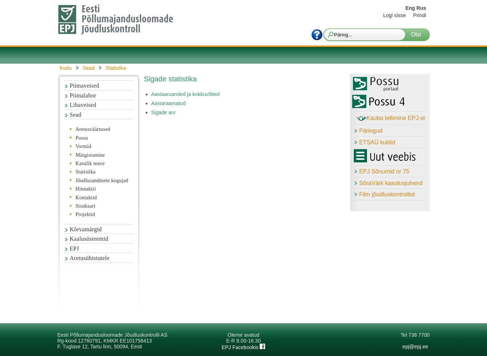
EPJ (74, 248)
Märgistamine (90, 155)
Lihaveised (83, 105)
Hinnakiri (86, 189)
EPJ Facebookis (243, 347)
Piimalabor (83, 95)
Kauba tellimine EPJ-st (390, 118)
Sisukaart (86, 206)
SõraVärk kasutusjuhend (391, 183)
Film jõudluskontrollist (387, 194)
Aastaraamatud (168, 103)
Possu (82, 138)
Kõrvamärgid (86, 229)
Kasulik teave (90, 163)
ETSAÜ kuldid (377, 142)
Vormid (84, 146)
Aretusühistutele (90, 258)
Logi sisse (394, 15)
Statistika (86, 172)
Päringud (371, 131)
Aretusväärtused (93, 129)
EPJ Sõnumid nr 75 (384, 171)
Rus (421, 8)
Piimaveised (85, 86)
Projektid (85, 214)
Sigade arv (163, 112)
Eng (410, 8)
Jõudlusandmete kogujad (102, 180)
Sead (75, 115)
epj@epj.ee (415, 346)
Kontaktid (86, 197)
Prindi (419, 15)
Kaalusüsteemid (89, 239)
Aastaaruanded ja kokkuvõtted (185, 94)
